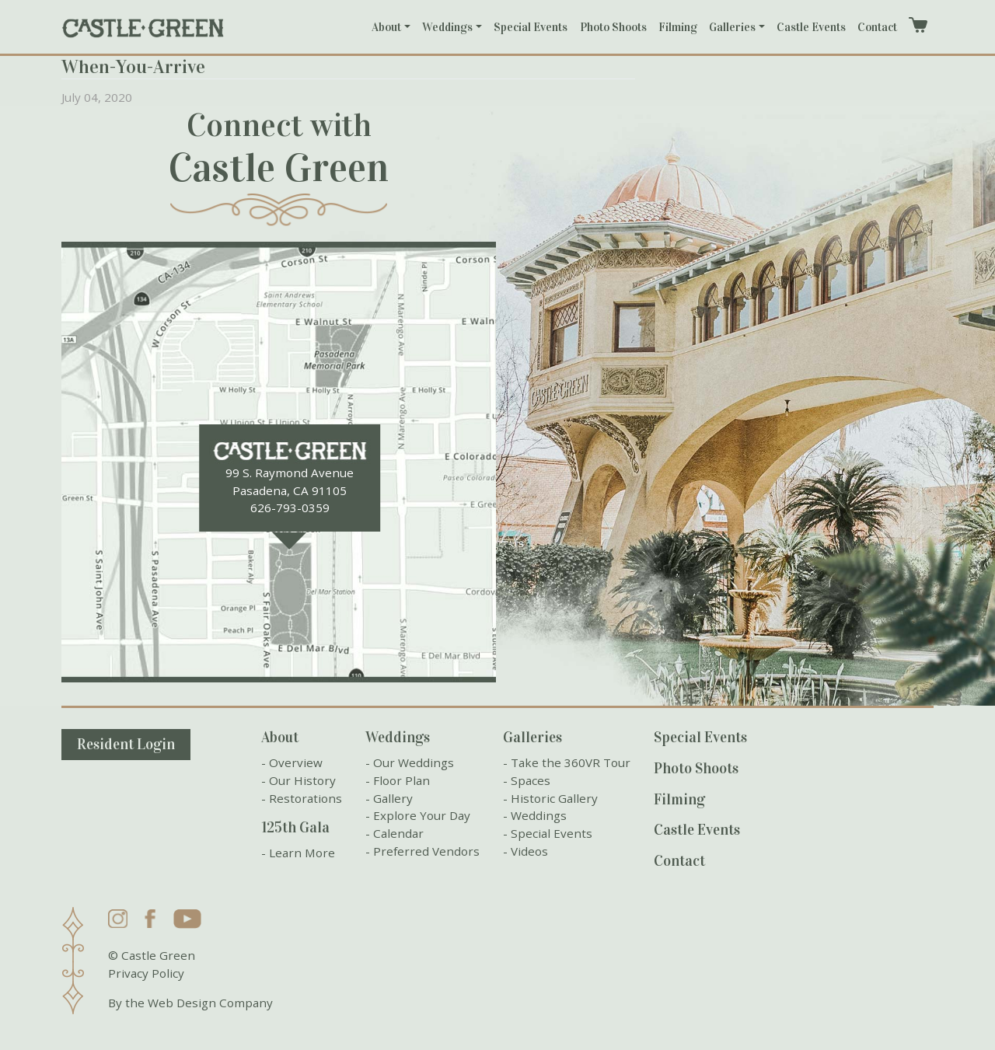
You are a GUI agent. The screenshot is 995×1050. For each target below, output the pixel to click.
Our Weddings (413, 762)
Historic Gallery (554, 798)
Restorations (305, 798)
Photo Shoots (613, 27)
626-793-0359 (290, 507)
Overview (296, 762)
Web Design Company (210, 1002)
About (386, 27)
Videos (529, 851)
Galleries (732, 27)
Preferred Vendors (426, 851)
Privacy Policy (146, 973)
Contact (877, 27)
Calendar (398, 833)
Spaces (530, 780)
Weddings (447, 27)
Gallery (393, 798)
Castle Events (811, 27)
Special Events (530, 27)
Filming (677, 27)
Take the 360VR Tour (570, 762)
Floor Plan (401, 780)
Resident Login (126, 744)
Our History (302, 780)
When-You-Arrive (133, 66)
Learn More (302, 852)
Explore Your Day (421, 815)
